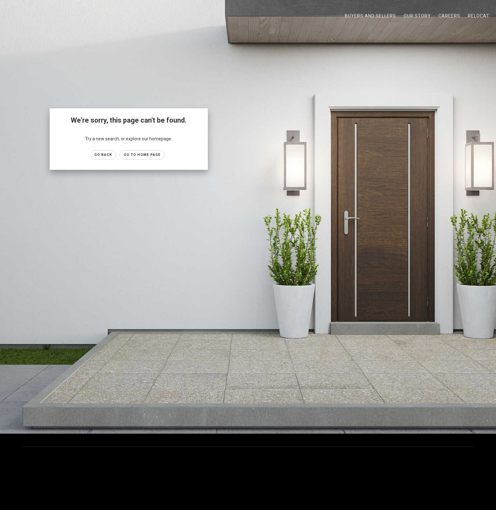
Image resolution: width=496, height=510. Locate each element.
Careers (449, 15)
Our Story (417, 15)
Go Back (103, 155)
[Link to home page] (8, 15)
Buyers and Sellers (370, 15)
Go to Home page (142, 155)
